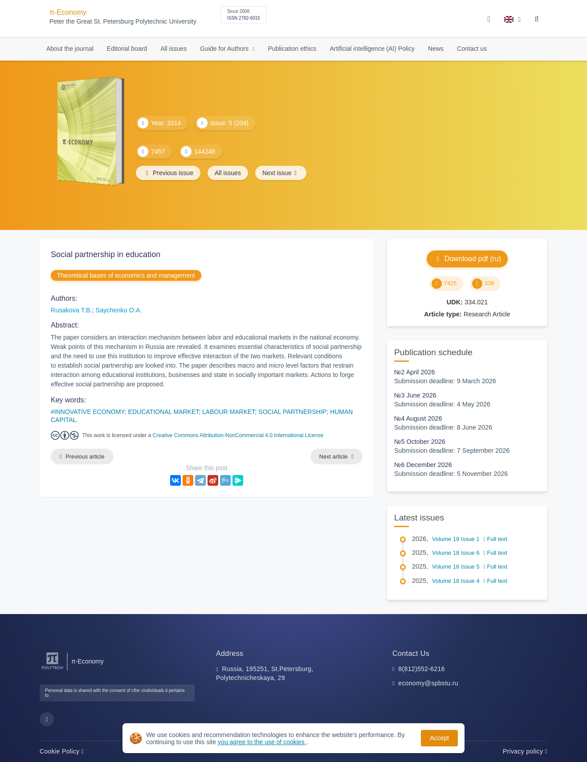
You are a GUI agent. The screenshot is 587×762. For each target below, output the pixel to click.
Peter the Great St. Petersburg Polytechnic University (122, 21)
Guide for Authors (225, 48)
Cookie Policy (62, 751)
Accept (439, 738)
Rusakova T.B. (71, 310)
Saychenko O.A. (119, 310)
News (436, 48)
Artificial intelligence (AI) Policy (372, 48)
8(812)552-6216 (421, 668)
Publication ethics (292, 48)
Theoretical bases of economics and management (126, 275)
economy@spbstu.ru (428, 683)
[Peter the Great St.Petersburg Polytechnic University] (52, 669)
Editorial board (127, 48)
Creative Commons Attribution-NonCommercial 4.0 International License (238, 435)
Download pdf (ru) (467, 258)
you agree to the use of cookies (262, 742)
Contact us (472, 48)
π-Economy (67, 12)
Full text (495, 539)
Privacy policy (525, 751)
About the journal (70, 48)
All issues (173, 48)
